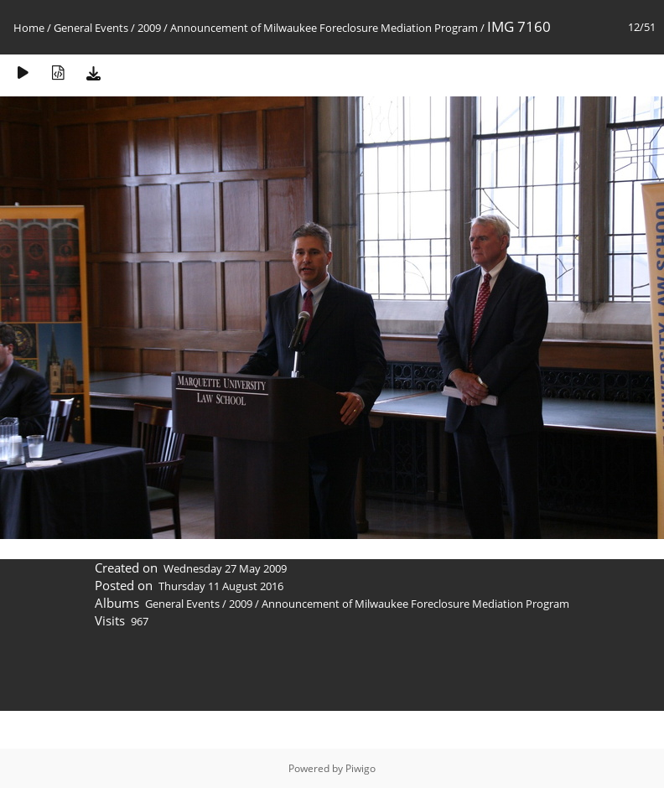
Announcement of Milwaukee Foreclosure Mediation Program (324, 27)
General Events (91, 27)
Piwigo (360, 768)
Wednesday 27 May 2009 (225, 568)
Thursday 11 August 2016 (220, 586)
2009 (149, 27)
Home (28, 27)
